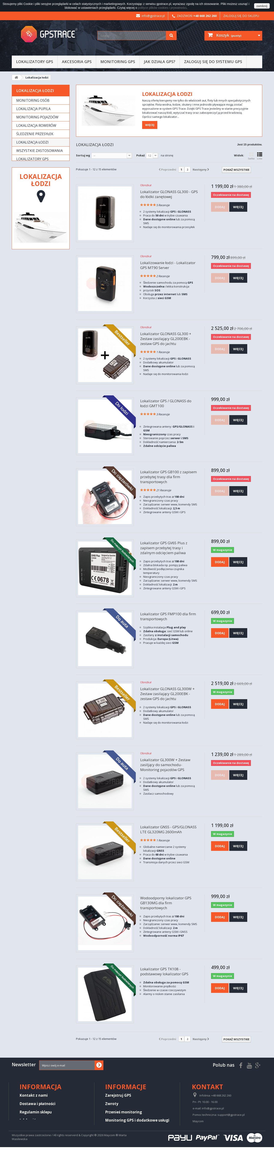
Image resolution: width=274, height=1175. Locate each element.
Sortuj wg (83, 155)
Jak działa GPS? (159, 61)
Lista (259, 156)
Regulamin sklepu (35, 1112)
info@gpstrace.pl (150, 16)
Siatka (251, 156)
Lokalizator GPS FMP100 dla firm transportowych (168, 616)
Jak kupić (27, 1120)
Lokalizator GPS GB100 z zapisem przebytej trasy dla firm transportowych (168, 476)
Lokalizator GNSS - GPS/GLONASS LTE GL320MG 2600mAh (168, 829)
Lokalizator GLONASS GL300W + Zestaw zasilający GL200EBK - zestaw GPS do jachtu (167, 693)
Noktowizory (29, 197)
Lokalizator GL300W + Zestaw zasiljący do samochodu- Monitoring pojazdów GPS (165, 764)
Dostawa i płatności (37, 1103)
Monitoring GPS (117, 61)
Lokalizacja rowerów (36, 125)
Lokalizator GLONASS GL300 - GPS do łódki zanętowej (169, 194)
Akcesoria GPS (77, 61)
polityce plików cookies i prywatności (162, 7)
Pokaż (140, 155)
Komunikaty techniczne (127, 1128)
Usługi (22, 175)
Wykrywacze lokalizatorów (30, 208)
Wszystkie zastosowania (39, 150)
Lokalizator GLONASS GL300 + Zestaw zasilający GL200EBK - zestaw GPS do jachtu (165, 338)
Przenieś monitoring (123, 1112)
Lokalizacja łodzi (32, 142)
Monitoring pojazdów (37, 117)
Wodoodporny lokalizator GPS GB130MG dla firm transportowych (165, 902)
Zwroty (111, 1103)
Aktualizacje (116, 1145)
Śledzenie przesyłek (34, 134)
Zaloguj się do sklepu (241, 16)
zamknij (261, 6)
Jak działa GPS (118, 1136)
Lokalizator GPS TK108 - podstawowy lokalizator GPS (164, 971)
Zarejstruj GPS (118, 1095)
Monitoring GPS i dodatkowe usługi (137, 1120)
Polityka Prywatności (38, 1136)
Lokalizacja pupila (33, 108)
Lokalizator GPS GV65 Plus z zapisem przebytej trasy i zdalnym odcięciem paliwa (163, 547)
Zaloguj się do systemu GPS (213, 61)
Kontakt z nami (33, 1095)
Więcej (149, 125)
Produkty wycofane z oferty (36, 186)
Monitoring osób (32, 100)
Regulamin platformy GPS (43, 1128)
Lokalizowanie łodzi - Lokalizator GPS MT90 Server (167, 265)
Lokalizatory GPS (34, 61)
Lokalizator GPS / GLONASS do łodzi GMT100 (165, 403)
